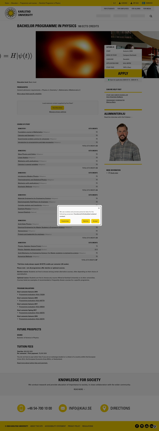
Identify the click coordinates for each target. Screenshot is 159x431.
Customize (65, 221)
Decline (85, 221)
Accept (95, 221)
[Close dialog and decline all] (99, 207)
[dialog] (79, 215)
